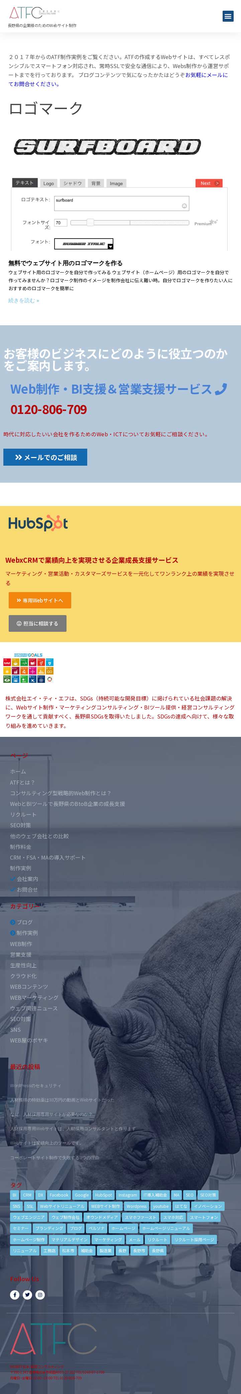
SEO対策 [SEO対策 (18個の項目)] (208, 1195)
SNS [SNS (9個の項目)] (16, 1206)
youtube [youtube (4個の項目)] (160, 1206)
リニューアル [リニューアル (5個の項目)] (25, 1250)
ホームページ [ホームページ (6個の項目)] (123, 1228)
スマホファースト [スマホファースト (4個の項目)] (140, 1217)
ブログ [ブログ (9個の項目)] (76, 1228)
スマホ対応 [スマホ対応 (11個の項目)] (173, 1217)
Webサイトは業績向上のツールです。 (47, 1142)
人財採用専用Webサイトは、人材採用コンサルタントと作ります (73, 1128)
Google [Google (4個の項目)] (82, 1195)
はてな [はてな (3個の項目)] (181, 1206)
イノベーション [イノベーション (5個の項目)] (208, 1206)
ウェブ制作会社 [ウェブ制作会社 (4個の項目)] (65, 1217)
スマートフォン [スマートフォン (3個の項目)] (204, 1217)
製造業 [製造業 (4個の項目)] (106, 1250)
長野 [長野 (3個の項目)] (122, 1250)
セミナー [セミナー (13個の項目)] (21, 1228)
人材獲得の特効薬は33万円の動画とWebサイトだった (62, 1099)
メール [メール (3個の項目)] (135, 1239)
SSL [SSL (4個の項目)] (30, 1206)
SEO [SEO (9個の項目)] (190, 1195)
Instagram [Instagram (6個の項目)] (128, 1195)
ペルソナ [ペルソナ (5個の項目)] (97, 1228)
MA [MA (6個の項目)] (176, 1195)
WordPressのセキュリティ (36, 1085)
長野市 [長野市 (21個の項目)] (139, 1250)
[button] (228, 16)
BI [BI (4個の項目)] (14, 1195)
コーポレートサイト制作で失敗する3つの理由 (54, 1157)
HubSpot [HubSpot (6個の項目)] (103, 1195)
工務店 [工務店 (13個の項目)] (49, 1250)
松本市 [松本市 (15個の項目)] (68, 1250)
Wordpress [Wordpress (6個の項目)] (136, 1206)
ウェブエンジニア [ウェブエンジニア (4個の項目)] (29, 1217)
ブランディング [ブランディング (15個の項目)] (49, 1228)
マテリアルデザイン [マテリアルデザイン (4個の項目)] (69, 1239)
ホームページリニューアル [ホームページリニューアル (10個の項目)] (166, 1228)
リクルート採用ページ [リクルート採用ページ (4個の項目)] (194, 1239)
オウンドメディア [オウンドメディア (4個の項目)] (102, 1217)
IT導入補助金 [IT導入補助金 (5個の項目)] (155, 1195)
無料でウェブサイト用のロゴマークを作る (65, 263)
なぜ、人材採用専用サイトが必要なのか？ (51, 1114)
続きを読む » (23, 300)
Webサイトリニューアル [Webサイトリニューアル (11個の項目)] (62, 1206)
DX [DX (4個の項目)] (40, 1195)
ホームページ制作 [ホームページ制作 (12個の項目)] (29, 1239)
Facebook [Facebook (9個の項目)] (59, 1195)
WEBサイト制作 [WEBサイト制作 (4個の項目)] (105, 1206)
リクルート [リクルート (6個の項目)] (157, 1239)
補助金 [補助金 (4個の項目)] (87, 1250)
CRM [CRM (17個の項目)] (27, 1195)
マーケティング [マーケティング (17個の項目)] (108, 1239)
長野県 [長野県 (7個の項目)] (158, 1250)
